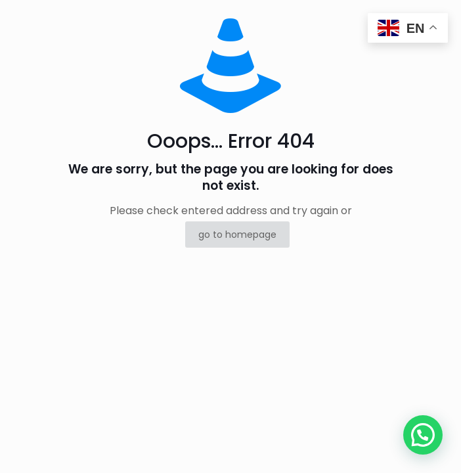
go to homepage (237, 234)
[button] (423, 435)
